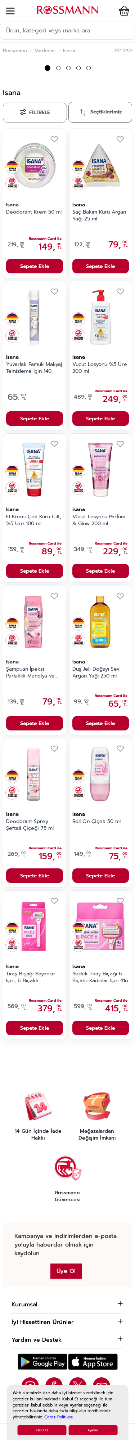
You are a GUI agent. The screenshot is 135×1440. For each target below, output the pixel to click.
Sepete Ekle (34, 266)
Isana (12, 205)
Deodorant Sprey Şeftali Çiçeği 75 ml (30, 825)
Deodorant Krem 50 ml (34, 212)
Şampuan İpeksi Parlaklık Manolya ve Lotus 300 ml (30, 673)
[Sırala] (100, 112)
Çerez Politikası (58, 1417)
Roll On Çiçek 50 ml (96, 821)
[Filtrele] (35, 112)
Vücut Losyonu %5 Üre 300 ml (99, 368)
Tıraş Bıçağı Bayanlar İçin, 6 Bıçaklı (30, 977)
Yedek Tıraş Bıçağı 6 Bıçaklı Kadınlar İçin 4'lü (100, 977)
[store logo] (67, 10)
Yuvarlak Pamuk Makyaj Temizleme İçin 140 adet (34, 368)
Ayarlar (92, 1430)
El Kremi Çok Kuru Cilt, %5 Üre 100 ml (33, 520)
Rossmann (15, 50)
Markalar (45, 50)
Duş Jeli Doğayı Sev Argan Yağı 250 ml (96, 673)
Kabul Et (42, 1430)
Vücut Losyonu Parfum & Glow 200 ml (98, 520)
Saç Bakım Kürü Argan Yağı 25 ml (99, 216)
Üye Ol (66, 1271)
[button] (122, 11)
